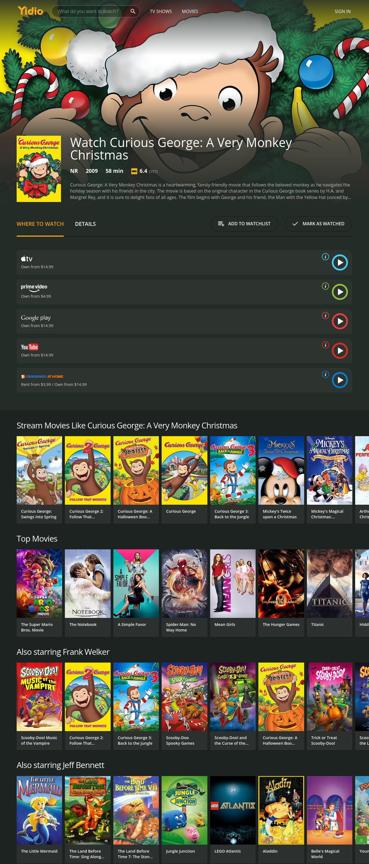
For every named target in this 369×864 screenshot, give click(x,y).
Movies (190, 11)
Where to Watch (40, 224)
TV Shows (161, 11)
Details (85, 224)
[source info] (324, 256)
